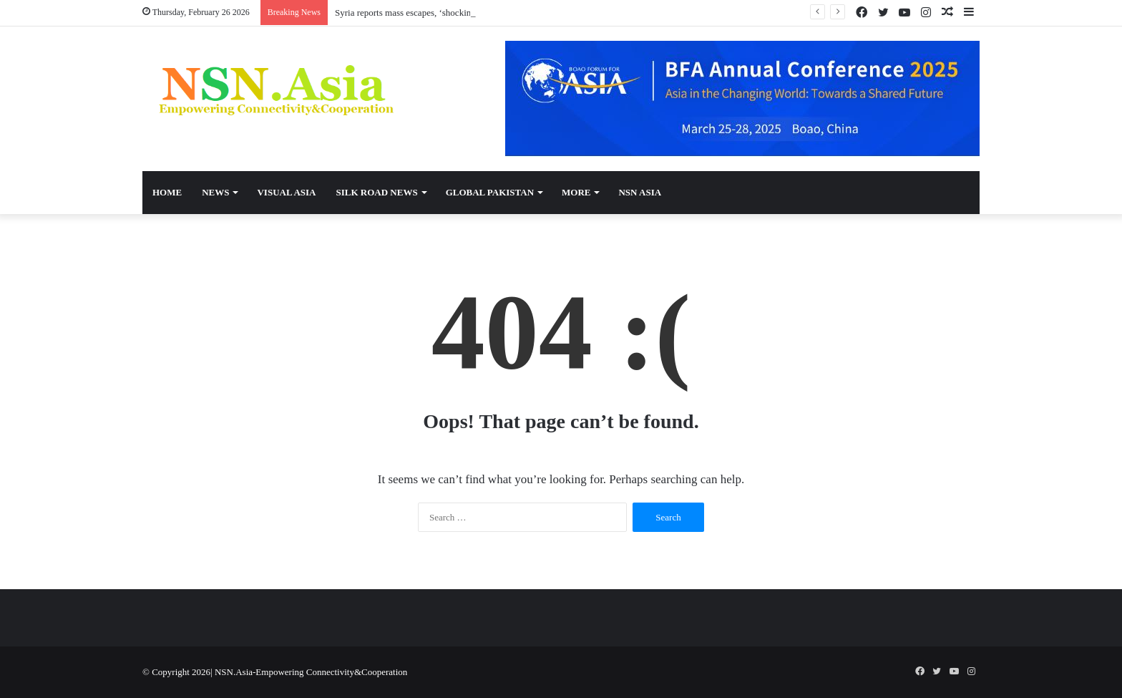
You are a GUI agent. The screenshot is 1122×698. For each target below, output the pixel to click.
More (576, 192)
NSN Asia (639, 192)
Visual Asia (286, 192)
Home (167, 192)
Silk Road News (376, 192)
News (215, 192)
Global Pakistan (490, 192)
